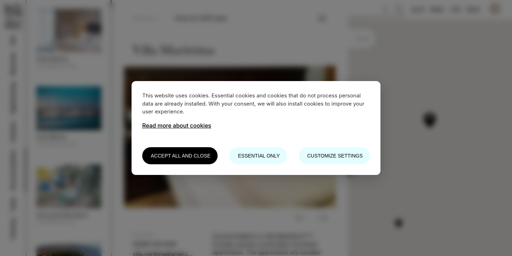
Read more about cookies (176, 125)
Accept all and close (180, 156)
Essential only (258, 156)
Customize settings (335, 156)
